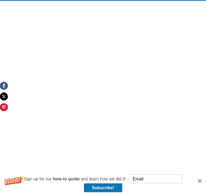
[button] (103, 183)
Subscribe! (103, 187)
